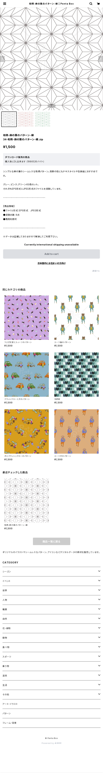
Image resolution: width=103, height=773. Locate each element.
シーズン (6, 571)
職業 (4, 609)
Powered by (52, 743)
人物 (4, 600)
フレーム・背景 (9, 723)
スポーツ (6, 656)
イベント (6, 581)
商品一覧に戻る (52, 541)
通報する (96, 271)
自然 (4, 619)
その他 (5, 694)
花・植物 (6, 628)
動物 (4, 637)
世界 (4, 590)
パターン (6, 713)
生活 (4, 685)
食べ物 (5, 647)
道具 (4, 675)
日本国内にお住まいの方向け (52, 263)
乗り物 (5, 666)
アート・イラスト (10, 704)
